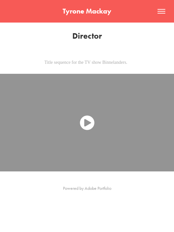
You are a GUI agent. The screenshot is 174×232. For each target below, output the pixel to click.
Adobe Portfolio (98, 188)
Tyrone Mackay (87, 11)
